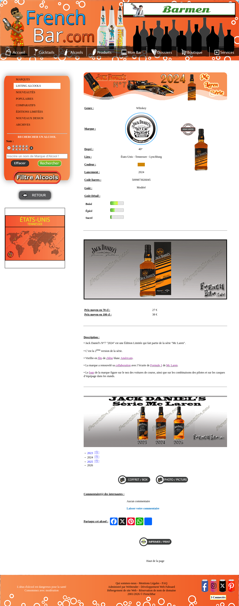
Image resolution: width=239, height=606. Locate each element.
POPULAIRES (24, 98)
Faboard (170, 587)
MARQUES (23, 79)
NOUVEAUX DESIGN (29, 118)
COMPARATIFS (26, 105)
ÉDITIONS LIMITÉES (29, 111)
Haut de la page (155, 561)
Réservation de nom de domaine (157, 590)
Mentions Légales (149, 583)
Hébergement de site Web (121, 590)
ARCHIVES (23, 124)
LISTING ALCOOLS (28, 85)
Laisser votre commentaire (143, 508)
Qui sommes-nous (126, 583)
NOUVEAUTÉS (25, 92)
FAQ (164, 583)
